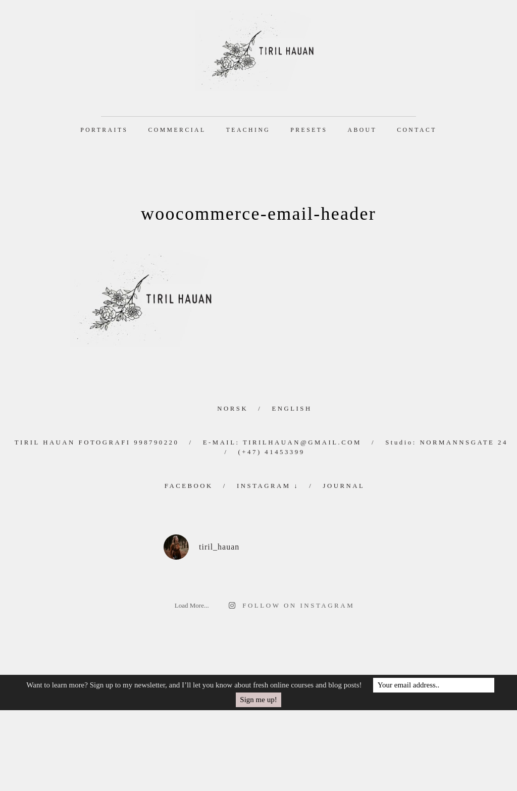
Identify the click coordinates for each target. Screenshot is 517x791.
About (362, 130)
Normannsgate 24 (463, 442)
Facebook (189, 485)
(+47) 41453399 (271, 452)
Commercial (177, 130)
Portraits (104, 130)
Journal (344, 485)
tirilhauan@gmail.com (302, 442)
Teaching (248, 130)
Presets (308, 130)
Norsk (232, 408)
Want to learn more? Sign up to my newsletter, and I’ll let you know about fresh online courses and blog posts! (193, 685)
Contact (417, 130)
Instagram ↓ (268, 485)
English (292, 408)
